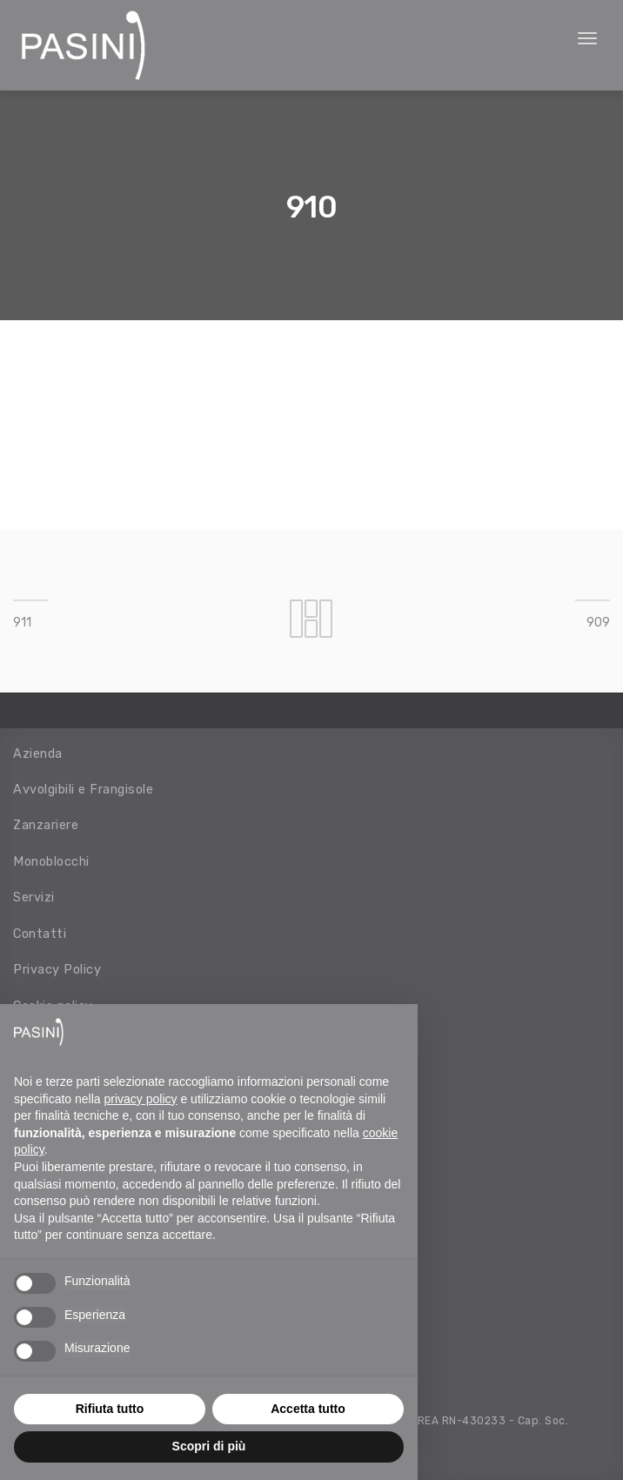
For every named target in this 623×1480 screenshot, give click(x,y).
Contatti (39, 933)
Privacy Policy (57, 969)
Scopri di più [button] (209, 1446)
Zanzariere (45, 825)
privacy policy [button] (141, 1099)
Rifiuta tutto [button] (110, 1409)
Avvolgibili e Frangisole (83, 789)
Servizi (34, 897)
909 (598, 622)
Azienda (38, 753)
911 (22, 622)
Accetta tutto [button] (308, 1409)
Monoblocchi (51, 861)
